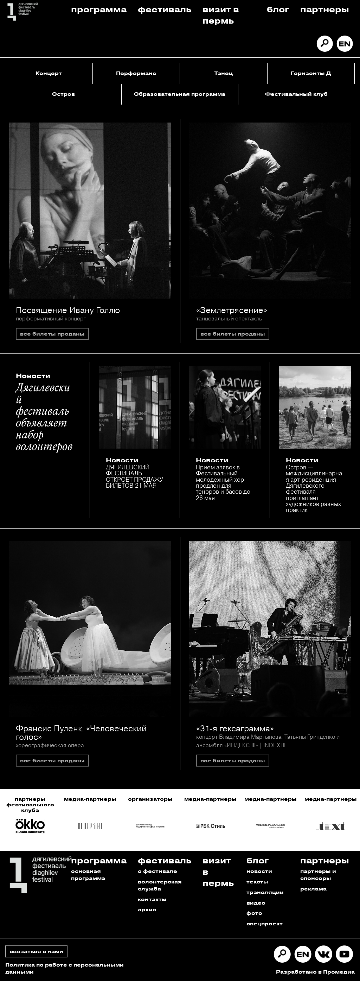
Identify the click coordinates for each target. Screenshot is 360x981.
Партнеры (324, 9)
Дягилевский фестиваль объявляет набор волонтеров (44, 417)
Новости (33, 376)
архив (147, 909)
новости (259, 871)
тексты (257, 882)
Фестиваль (164, 9)
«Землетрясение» (231, 310)
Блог (278, 9)
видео (255, 903)
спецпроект (264, 923)
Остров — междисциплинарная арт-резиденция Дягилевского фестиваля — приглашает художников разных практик (314, 488)
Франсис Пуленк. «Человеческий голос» (81, 732)
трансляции (265, 892)
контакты (152, 899)
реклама (313, 889)
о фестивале (157, 871)
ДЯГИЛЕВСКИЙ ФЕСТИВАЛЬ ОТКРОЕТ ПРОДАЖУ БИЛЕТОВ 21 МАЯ (134, 476)
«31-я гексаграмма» (235, 728)
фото (254, 913)
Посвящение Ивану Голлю (68, 310)
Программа (99, 9)
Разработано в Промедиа (315, 972)
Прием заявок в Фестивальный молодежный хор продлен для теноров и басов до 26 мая (223, 482)
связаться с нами (36, 951)
